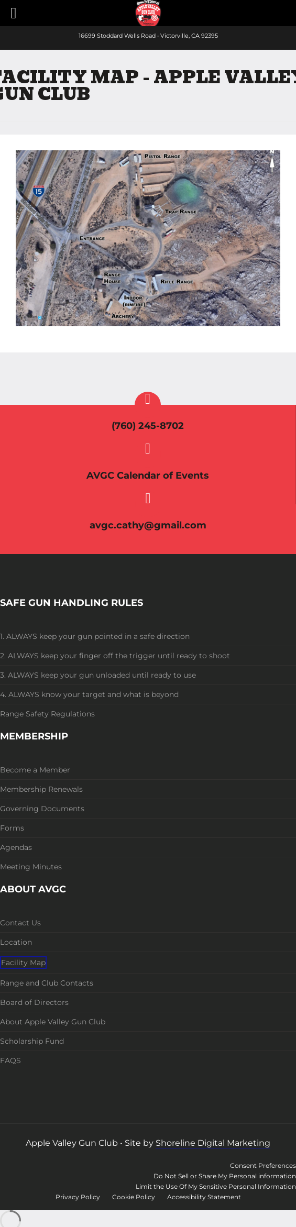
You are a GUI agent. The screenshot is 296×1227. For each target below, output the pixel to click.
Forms (12, 828)
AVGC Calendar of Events (147, 475)
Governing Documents (42, 808)
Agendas (16, 847)
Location (16, 942)
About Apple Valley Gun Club (52, 1021)
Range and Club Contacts (46, 983)
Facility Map (23, 962)
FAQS (10, 1060)
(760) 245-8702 (148, 426)
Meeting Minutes (31, 866)
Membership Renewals (41, 789)
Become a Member (35, 770)
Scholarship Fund (32, 1041)
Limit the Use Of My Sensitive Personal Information (216, 1186)
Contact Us (20, 922)
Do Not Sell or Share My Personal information (225, 1176)
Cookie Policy (133, 1197)
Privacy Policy (78, 1197)
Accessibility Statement (204, 1197)
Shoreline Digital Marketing (213, 1143)
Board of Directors (34, 1002)
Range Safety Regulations (47, 713)
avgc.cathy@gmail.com (148, 525)
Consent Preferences (263, 1165)
